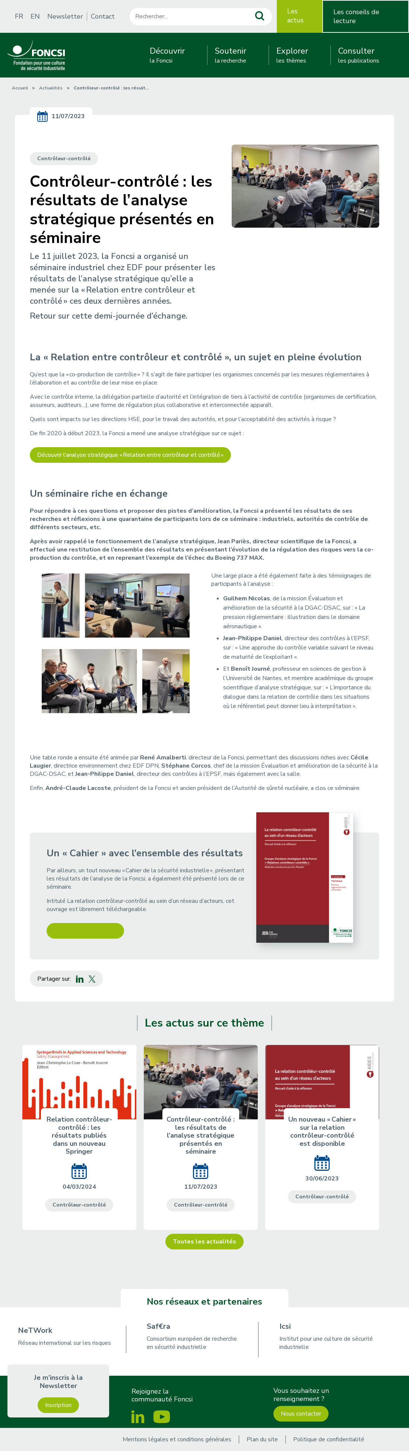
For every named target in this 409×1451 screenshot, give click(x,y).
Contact (103, 16)
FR (19, 16)
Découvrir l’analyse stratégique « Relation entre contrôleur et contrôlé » (130, 455)
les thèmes (292, 55)
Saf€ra (158, 1326)
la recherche (230, 55)
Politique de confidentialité (328, 1439)
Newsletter (65, 16)
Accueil (20, 88)
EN (35, 16)
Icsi (285, 1326)
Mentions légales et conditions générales (177, 1439)
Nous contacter (301, 1414)
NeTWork (35, 1330)
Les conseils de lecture (356, 16)
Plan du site (262, 1439)
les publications (358, 55)
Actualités (51, 88)
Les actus (295, 16)
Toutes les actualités (204, 1241)
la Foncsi (167, 55)
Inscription (58, 1405)
